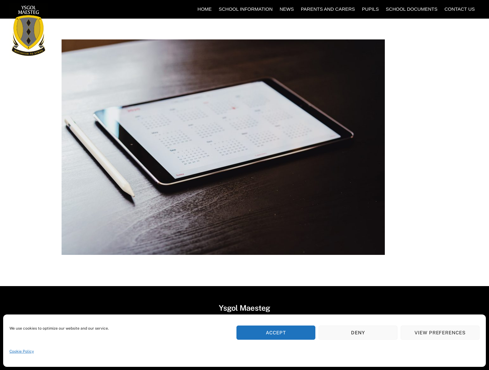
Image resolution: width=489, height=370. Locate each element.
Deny (358, 332)
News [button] (287, 9)
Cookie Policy (21, 351)
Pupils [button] (370, 9)
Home (205, 9)
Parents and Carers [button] (328, 9)
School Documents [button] (412, 9)
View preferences (440, 332)
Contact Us (459, 9)
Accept (276, 332)
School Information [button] (246, 9)
